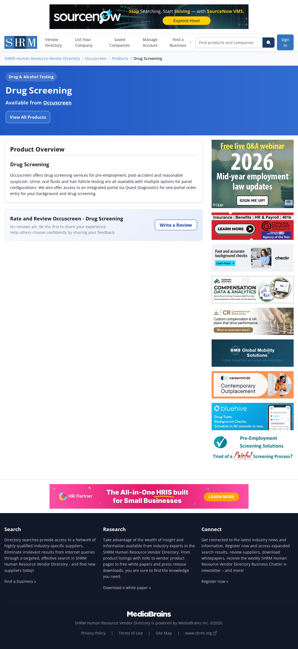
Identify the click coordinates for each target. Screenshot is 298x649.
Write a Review (176, 225)
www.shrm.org (201, 633)
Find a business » (20, 581)
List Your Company (83, 42)
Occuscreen (96, 58)
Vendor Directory (53, 42)
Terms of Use (131, 633)
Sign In (285, 42)
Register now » (214, 581)
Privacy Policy (93, 633)
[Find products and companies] (229, 42)
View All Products (28, 117)
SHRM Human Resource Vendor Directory (42, 58)
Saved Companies (119, 42)
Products (120, 58)
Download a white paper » (127, 587)
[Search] (268, 42)
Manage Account (150, 42)
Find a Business (181, 42)
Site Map (164, 633)
